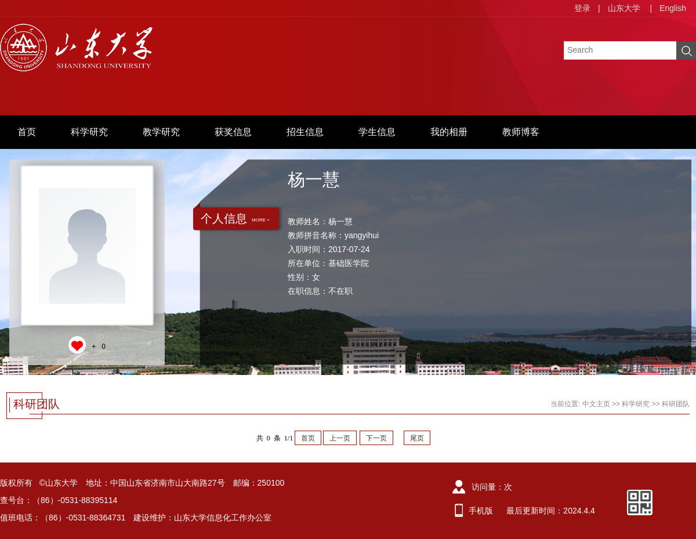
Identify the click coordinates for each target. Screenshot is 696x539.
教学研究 (161, 132)
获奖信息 (233, 132)
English (672, 8)
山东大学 (624, 8)
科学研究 (89, 132)
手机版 (481, 510)
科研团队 (676, 404)
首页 (26, 132)
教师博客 (520, 132)
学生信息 (377, 132)
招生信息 (305, 132)
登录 (582, 8)
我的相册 (448, 132)
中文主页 (596, 404)
